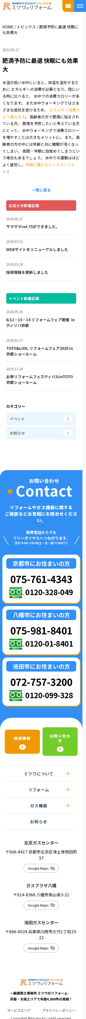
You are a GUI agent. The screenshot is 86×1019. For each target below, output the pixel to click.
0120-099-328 (49, 695)
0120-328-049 (49, 592)
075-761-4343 (41, 579)
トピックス (26, 27)
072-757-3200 (41, 681)
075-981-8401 (41, 630)
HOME (7, 27)
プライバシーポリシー (58, 1010)
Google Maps (38, 868)
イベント (41, 419)
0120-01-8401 (49, 643)
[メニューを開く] (80, 6)
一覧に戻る (41, 190)
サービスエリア (19, 1010)
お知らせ (41, 433)
